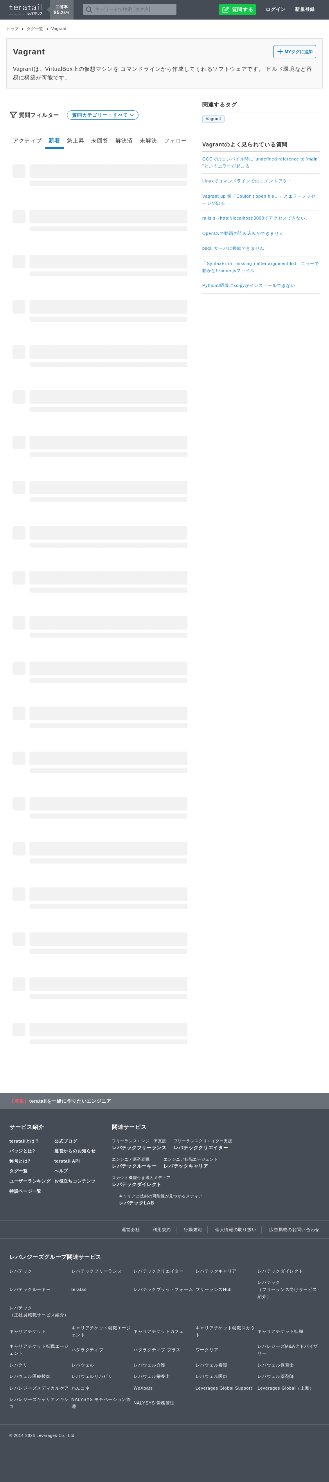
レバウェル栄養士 (151, 1376)
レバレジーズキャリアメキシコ (39, 1403)
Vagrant (213, 119)
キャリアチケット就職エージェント (101, 1331)
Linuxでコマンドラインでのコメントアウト (247, 180)
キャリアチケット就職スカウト (225, 1331)
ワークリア (207, 1349)
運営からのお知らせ (74, 1150)
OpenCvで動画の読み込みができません (243, 233)
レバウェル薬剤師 (275, 1376)
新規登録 (305, 9)
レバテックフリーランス (139, 1144)
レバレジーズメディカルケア (39, 1388)
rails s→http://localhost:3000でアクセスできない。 (256, 218)
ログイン (276, 9)
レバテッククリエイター (203, 1144)
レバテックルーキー (134, 1162)
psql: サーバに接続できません (233, 248)
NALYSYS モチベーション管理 (101, 1403)
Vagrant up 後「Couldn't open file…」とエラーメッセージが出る (259, 200)
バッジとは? (22, 1150)
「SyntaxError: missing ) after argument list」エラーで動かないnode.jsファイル (260, 267)
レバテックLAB (161, 1199)
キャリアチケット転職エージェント (39, 1350)
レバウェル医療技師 (29, 1376)
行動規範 (193, 1229)
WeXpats (143, 1388)
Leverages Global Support (224, 1388)
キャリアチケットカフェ (158, 1331)
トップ (12, 29)
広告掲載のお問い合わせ (294, 1229)
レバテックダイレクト (141, 1181)
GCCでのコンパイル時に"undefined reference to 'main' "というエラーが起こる (260, 162)
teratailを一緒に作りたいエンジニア (70, 1101)
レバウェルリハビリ (92, 1376)
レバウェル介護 (149, 1365)
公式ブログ (65, 1141)
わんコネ (81, 1388)
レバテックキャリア (191, 1162)
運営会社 (131, 1229)
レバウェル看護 (212, 1365)
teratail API (67, 1161)
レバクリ (18, 1365)
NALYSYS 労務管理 (153, 1403)
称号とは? (20, 1161)
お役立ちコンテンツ (74, 1181)
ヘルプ (61, 1170)
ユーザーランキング (29, 1181)
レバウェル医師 (212, 1376)
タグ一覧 (35, 29)
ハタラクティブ (88, 1349)
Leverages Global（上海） (285, 1388)
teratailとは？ (24, 1141)
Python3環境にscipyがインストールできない (248, 285)
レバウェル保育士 (275, 1365)
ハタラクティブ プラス (157, 1349)
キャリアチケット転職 (280, 1331)
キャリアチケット (27, 1331)
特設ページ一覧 (25, 1191)
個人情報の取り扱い (235, 1229)
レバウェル (83, 1365)
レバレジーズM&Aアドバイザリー (287, 1350)
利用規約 (162, 1229)
